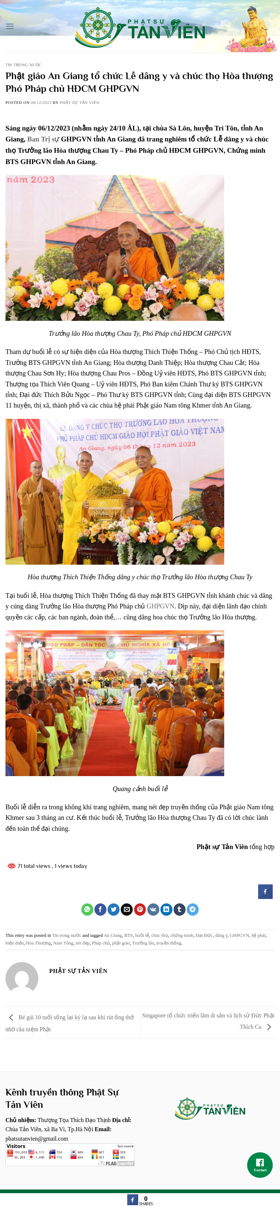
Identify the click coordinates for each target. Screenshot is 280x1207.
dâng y (221, 935)
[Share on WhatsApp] (87, 909)
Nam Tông (63, 943)
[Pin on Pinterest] (140, 909)
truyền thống (168, 943)
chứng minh (181, 935)
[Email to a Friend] (127, 909)
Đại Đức (204, 935)
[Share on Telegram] (193, 909)
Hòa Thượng (38, 943)
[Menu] (9, 26)
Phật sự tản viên (80, 102)
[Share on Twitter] (114, 909)
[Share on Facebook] (100, 909)
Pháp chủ (101, 943)
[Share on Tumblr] (180, 909)
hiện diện (14, 943)
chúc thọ (159, 935)
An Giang (113, 935)
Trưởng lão (143, 943)
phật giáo (121, 943)
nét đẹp (82, 943)
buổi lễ (142, 935)
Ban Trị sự (43, 139)
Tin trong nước (23, 65)
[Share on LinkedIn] (166, 909)
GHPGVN (161, 606)
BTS (128, 935)
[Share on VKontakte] (153, 909)
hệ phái (259, 935)
